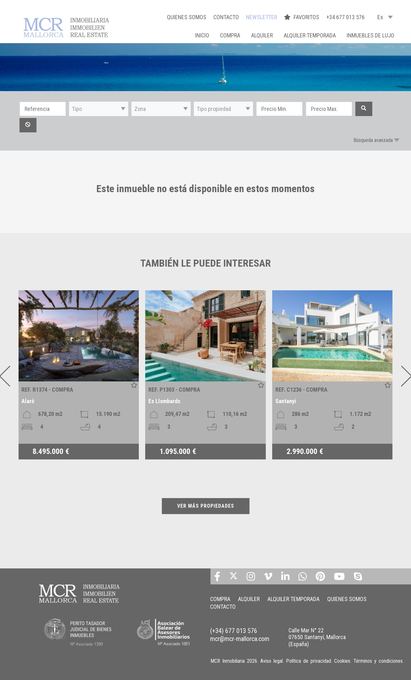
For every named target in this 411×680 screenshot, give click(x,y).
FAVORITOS (302, 17)
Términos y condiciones (378, 661)
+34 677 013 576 (345, 17)
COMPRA (230, 35)
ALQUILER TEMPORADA (310, 35)
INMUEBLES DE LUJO (370, 35)
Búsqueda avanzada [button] (373, 140)
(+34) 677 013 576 (233, 631)
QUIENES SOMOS (186, 17)
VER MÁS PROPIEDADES (205, 506)
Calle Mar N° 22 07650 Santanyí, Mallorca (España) (317, 637)
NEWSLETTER (261, 17)
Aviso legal (271, 661)
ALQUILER (262, 35)
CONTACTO (226, 17)
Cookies (342, 661)
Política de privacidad (308, 661)
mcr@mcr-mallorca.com (239, 639)
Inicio (202, 35)
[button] (98, 109)
